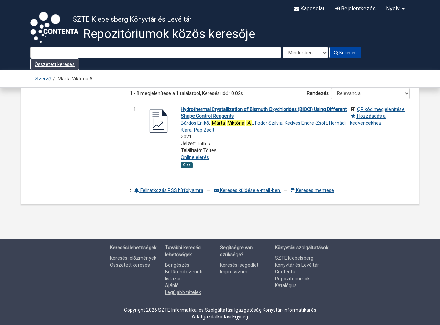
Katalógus (286, 285)
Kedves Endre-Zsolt (306, 123)
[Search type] (305, 52)
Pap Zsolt (204, 130)
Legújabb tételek (183, 292)
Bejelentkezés (355, 8)
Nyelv (395, 8)
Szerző (43, 78)
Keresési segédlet (239, 265)
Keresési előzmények (133, 258)
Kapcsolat (309, 8)
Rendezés (318, 93)
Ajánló (172, 285)
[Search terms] (155, 52)
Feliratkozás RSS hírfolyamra (169, 190)
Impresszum (234, 271)
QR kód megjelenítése (381, 109)
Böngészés (177, 265)
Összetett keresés (55, 64)
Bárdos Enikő (195, 123)
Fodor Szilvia (269, 123)
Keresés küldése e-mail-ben (247, 190)
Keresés (345, 52)
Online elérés (195, 157)
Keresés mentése (312, 190)
